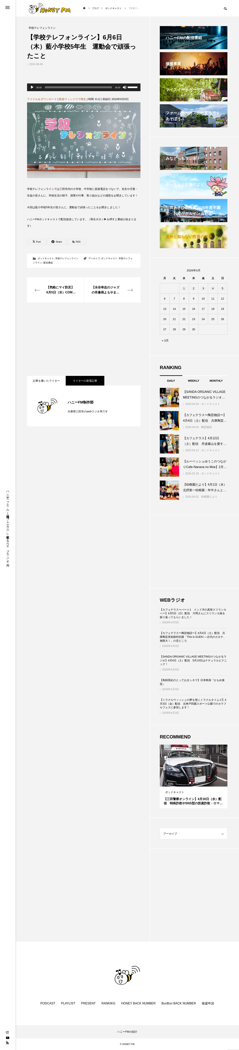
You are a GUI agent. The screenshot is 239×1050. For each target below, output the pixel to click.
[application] (83, 87)
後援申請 (208, 1003)
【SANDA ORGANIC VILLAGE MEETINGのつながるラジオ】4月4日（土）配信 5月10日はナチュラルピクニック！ (193, 660)
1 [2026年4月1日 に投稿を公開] (184, 288)
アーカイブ (94, 258)
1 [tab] (190, 783)
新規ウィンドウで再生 (72, 99)
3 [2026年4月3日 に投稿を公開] (203, 288)
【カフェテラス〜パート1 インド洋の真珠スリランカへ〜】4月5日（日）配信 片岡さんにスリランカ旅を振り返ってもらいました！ (193, 613)
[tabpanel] (193, 776)
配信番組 (48, 262)
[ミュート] (125, 87)
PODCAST (47, 1003)
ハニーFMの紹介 (127, 1031)
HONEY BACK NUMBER (138, 1003)
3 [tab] (197, 783)
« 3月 (165, 340)
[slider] (78, 87)
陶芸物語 (206, 427)
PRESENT (88, 1003)
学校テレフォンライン (66, 258)
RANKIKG (108, 1003)
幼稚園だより (209, 496)
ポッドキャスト (46, 258)
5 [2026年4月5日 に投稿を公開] (222, 288)
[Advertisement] (83, 339)
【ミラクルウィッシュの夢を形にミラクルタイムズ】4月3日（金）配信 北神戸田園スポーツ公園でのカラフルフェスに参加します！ (193, 703)
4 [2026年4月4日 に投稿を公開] (213, 288)
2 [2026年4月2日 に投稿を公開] (193, 288)
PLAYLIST (68, 1003)
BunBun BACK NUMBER (179, 1003)
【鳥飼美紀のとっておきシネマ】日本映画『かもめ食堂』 (192, 682)
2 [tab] (194, 783)
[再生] (32, 87)
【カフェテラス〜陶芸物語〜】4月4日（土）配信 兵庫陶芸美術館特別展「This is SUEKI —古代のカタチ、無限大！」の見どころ (193, 636)
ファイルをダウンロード (42, 99)
